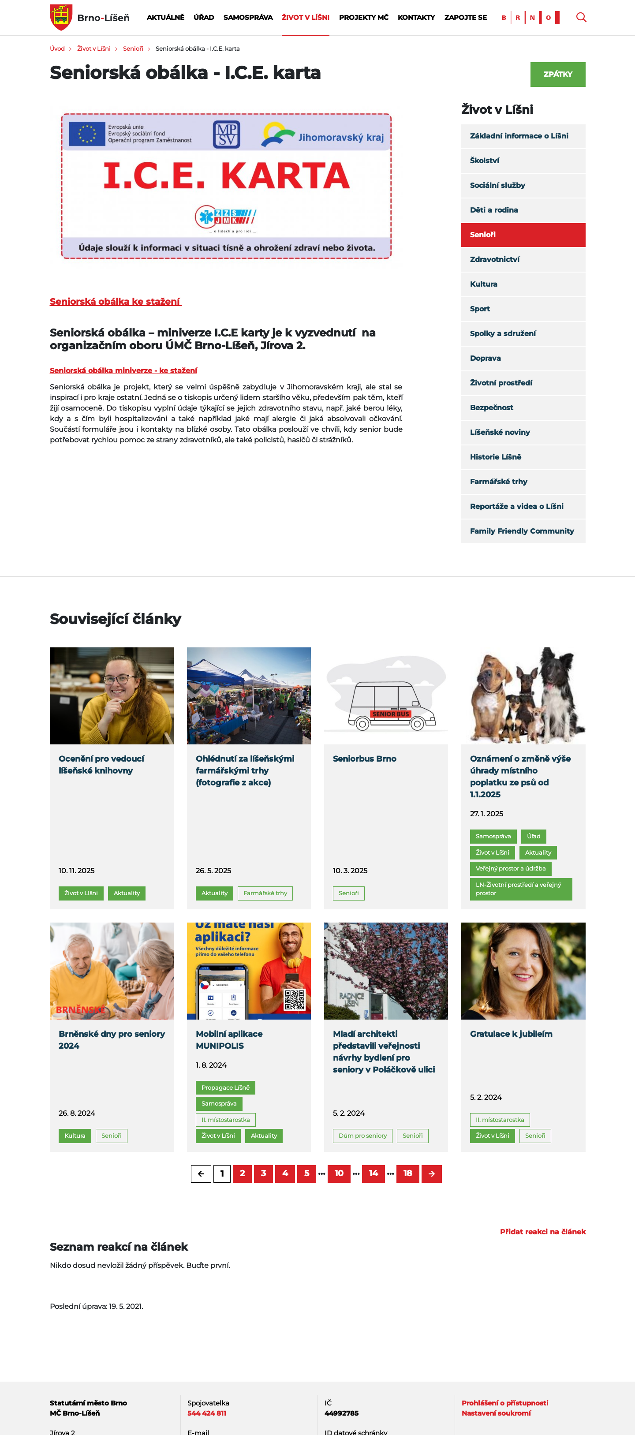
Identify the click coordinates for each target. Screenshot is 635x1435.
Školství (484, 161)
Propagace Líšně (226, 1087)
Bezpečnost (491, 408)
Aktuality (127, 893)
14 (373, 1173)
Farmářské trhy (498, 482)
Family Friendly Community (522, 531)
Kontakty (416, 17)
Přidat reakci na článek (543, 1232)
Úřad (204, 17)
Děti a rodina (494, 210)
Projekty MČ (363, 17)
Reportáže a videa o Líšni (517, 506)
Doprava (485, 358)
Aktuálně (165, 17)
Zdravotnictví (494, 259)
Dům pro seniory (363, 1135)
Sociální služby (497, 185)
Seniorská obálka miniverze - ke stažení (123, 370)
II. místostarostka (226, 1119)
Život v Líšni (305, 17)
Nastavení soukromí (496, 1413)
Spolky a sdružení (503, 333)
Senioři (133, 48)
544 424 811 (206, 1413)
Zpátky (558, 74)
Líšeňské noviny (500, 432)
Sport (480, 309)
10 (339, 1173)
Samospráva (248, 17)
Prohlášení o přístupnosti (505, 1403)
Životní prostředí (501, 383)
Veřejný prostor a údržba (511, 868)
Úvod (57, 48)
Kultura (483, 284)
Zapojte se (465, 17)
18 (407, 1173)
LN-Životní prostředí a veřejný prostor (518, 889)
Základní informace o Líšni (519, 136)
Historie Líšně (495, 457)
